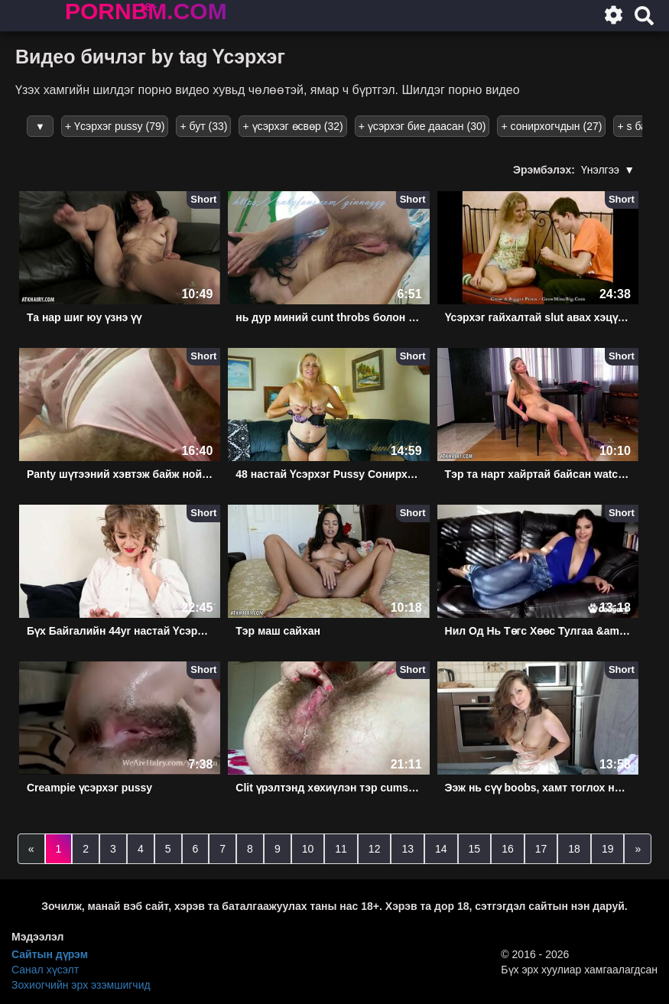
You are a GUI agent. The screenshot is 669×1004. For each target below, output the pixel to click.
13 (407, 849)
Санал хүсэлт (45, 969)
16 (508, 849)
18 (574, 849)
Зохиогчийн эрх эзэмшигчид (81, 985)
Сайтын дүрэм (49, 954)
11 (341, 849)
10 (308, 849)
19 (608, 849)
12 (375, 849)
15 (475, 849)
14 (441, 849)
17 (541, 849)
